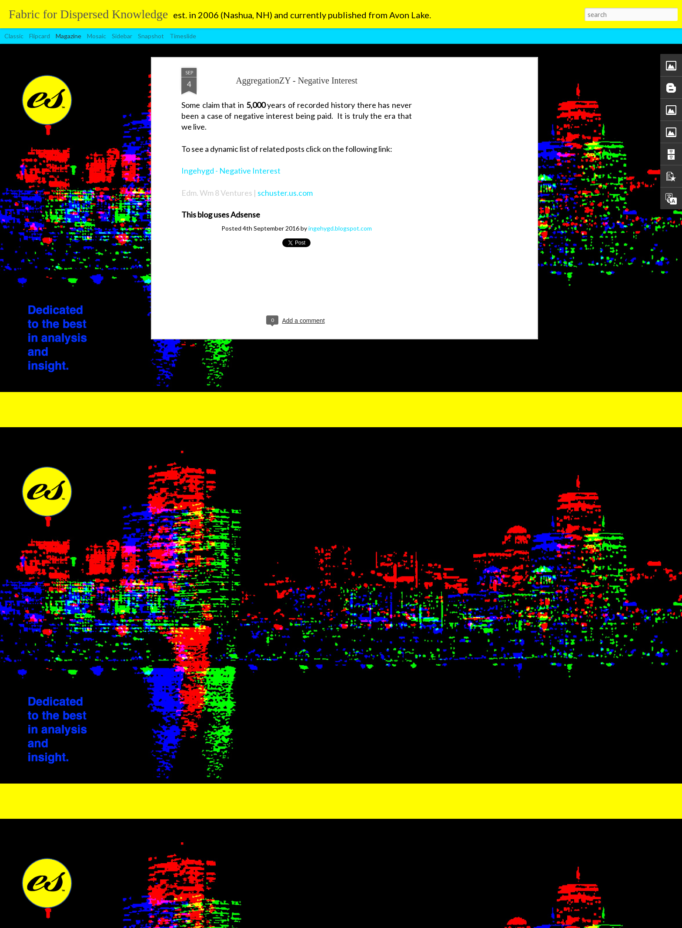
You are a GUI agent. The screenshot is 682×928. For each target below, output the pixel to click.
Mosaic (96, 36)
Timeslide (183, 36)
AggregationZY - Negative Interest (297, 56)
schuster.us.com (285, 168)
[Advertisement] (459, 180)
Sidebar (122, 36)
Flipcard (39, 36)
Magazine (68, 36)
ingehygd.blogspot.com (340, 204)
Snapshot (151, 36)
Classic (13, 36)
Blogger (403, 923)
